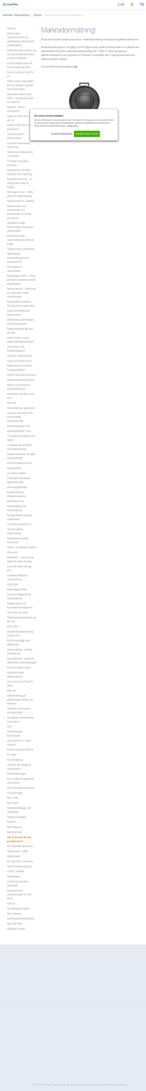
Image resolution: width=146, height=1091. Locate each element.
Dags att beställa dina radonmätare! (18, 312)
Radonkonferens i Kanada (20, 201)
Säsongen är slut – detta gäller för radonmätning (20, 194)
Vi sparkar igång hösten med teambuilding (19, 447)
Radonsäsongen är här (19, 426)
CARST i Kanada (15, 871)
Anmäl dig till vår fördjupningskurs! (16, 348)
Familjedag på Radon (18, 908)
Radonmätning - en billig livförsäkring (19, 651)
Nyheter (37, 15)
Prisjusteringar (15, 792)
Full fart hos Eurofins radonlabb (17, 883)
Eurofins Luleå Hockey (19, 667)
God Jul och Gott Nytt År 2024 (20, 683)
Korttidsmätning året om (20, 846)
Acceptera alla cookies (86, 134)
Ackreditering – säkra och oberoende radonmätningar (21, 660)
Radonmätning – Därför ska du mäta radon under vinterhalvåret (21, 292)
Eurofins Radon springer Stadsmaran (19, 517)
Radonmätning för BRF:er (20, 749)
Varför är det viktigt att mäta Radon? (19, 766)
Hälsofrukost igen (16, 773)
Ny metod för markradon (20, 861)
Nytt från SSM (14, 923)
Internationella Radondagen (14, 733)
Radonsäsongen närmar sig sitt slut (21, 619)
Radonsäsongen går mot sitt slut (20, 330)
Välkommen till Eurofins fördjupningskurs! (19, 367)
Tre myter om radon (17, 612)
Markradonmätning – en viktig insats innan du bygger (19, 183)
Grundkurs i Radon (16, 473)
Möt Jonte (12, 802)
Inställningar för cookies (103, 1085)
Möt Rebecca (14, 827)
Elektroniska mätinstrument (21, 374)
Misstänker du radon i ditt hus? (20, 395)
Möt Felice (13, 626)
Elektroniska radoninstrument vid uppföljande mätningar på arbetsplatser (20, 39)
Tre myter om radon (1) (19, 524)
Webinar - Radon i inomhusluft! (16, 109)
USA (9, 726)
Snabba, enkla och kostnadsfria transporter (20, 605)
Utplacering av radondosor (21, 248)
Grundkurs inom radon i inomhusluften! (19, 710)
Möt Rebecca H (15, 501)
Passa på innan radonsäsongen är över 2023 (19, 894)
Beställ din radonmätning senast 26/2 (20, 633)
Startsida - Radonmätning (16, 15)
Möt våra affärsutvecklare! (21, 787)
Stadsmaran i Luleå (17, 851)
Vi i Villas (11, 754)
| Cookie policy (121, 1085)
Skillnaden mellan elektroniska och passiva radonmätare (20, 227)
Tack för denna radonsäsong (15, 531)
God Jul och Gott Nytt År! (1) (20, 74)
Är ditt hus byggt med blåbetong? (18, 642)
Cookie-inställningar (61, 134)
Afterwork (12, 552)
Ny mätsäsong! (15, 759)
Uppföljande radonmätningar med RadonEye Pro (18, 257)
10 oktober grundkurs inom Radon (21, 438)
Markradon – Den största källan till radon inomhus (20, 559)
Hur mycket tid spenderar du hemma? (20, 780)
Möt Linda (12, 797)
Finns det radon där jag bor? (19, 568)
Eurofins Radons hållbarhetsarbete (16, 494)
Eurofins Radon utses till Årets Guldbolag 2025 (19, 65)
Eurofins (11, 822)
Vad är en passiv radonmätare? (15, 136)
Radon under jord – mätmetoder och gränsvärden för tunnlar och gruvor (19, 212)
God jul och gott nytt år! (19, 360)
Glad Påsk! (12, 584)
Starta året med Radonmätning (15, 674)
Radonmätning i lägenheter (21, 408)
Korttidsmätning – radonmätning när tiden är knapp (20, 239)
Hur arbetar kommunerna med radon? (20, 719)
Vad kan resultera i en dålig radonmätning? (21, 456)
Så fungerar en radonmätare (14, 268)
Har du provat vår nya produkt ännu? (19, 839)
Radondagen (13, 876)
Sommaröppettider (17, 487)
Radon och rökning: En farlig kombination (18, 387)
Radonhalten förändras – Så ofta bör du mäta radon (20, 303)
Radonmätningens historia (21, 379)
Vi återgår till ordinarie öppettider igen (18, 480)
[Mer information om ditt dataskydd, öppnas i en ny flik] (72, 125)
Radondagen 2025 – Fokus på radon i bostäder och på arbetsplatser (21, 279)
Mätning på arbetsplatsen (20, 918)
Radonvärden (14, 468)
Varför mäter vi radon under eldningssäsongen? (20, 339)
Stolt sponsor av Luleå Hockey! (19, 742)
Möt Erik (11, 402)
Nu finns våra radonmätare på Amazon (21, 127)
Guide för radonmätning (19, 355)
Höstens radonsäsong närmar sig (18, 145)
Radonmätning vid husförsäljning (16, 508)
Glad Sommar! (14, 832)
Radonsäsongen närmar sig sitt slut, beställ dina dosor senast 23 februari (21, 54)
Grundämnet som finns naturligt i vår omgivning (19, 172)
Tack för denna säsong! (19, 866)
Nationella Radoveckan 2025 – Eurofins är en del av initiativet (20, 98)
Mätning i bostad (16, 928)
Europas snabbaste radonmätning (17, 577)
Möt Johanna (14, 913)
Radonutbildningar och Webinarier (19, 810)
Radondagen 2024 (16, 589)
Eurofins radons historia (19, 463)
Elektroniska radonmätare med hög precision (20, 321)
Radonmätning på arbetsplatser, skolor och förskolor (20, 699)
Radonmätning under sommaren (18, 540)
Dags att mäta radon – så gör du (20, 118)
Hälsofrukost (14, 856)
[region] (74, 124)
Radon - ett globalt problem (21, 547)
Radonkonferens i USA (19, 431)
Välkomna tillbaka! (16, 817)
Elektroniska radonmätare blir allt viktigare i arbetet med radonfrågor (20, 85)
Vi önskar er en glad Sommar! (17, 163)
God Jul (11, 903)
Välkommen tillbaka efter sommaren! (20, 154)
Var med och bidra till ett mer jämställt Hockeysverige (20, 416)
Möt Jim (11, 690)
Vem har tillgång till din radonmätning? (19, 596)
